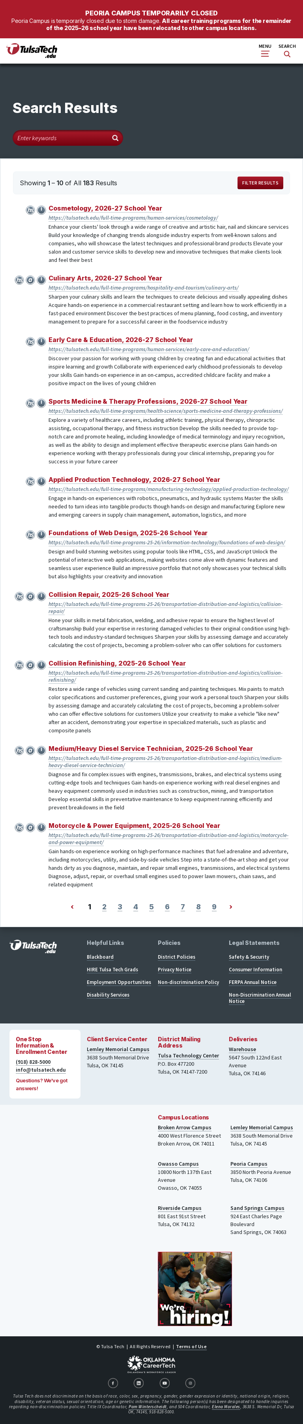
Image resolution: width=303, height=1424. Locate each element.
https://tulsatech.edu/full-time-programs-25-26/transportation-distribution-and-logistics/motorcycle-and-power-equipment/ (168, 838)
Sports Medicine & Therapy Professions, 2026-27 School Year (148, 401)
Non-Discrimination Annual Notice (260, 998)
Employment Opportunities (119, 982)
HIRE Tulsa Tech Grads (112, 969)
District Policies (176, 957)
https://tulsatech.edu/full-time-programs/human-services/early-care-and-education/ (149, 349)
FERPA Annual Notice (253, 982)
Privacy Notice (174, 969)
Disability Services (108, 994)
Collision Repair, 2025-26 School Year (109, 594)
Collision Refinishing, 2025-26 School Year (117, 663)
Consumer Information (255, 969)
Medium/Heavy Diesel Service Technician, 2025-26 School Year (151, 748)
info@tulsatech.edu (41, 1069)
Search (287, 50)
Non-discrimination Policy (188, 982)
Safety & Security (249, 957)
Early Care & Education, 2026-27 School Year (121, 340)
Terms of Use (191, 1346)
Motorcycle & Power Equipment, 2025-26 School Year (134, 826)
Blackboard (100, 957)
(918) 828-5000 (33, 1061)
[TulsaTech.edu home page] (31, 56)
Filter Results (260, 183)
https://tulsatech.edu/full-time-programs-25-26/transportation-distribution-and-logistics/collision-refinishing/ (165, 676)
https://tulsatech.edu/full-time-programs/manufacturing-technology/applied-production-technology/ (169, 489)
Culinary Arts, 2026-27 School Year (105, 278)
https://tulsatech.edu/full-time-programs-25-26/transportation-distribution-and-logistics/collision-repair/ (165, 607)
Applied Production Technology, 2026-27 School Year (134, 479)
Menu (265, 50)
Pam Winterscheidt (148, 1406)
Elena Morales (226, 1406)
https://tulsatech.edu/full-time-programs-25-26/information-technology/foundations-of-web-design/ (167, 542)
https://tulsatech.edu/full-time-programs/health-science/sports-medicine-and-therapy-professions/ (166, 410)
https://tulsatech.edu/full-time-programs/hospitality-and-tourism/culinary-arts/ (144, 287)
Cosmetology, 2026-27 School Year (105, 208)
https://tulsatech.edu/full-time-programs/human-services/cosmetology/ (133, 217)
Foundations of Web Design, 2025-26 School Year (128, 533)
